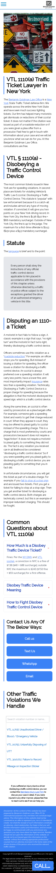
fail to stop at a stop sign (34, 480)
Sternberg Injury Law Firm (32, 792)
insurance (37, 381)
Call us (29, 638)
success (31, 110)
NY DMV (27, 557)
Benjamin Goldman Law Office (25, 99)
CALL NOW (44, 866)
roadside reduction (14, 356)
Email (29, 676)
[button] (28, 548)
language (14, 251)
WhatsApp (29, 664)
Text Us (29, 651)
